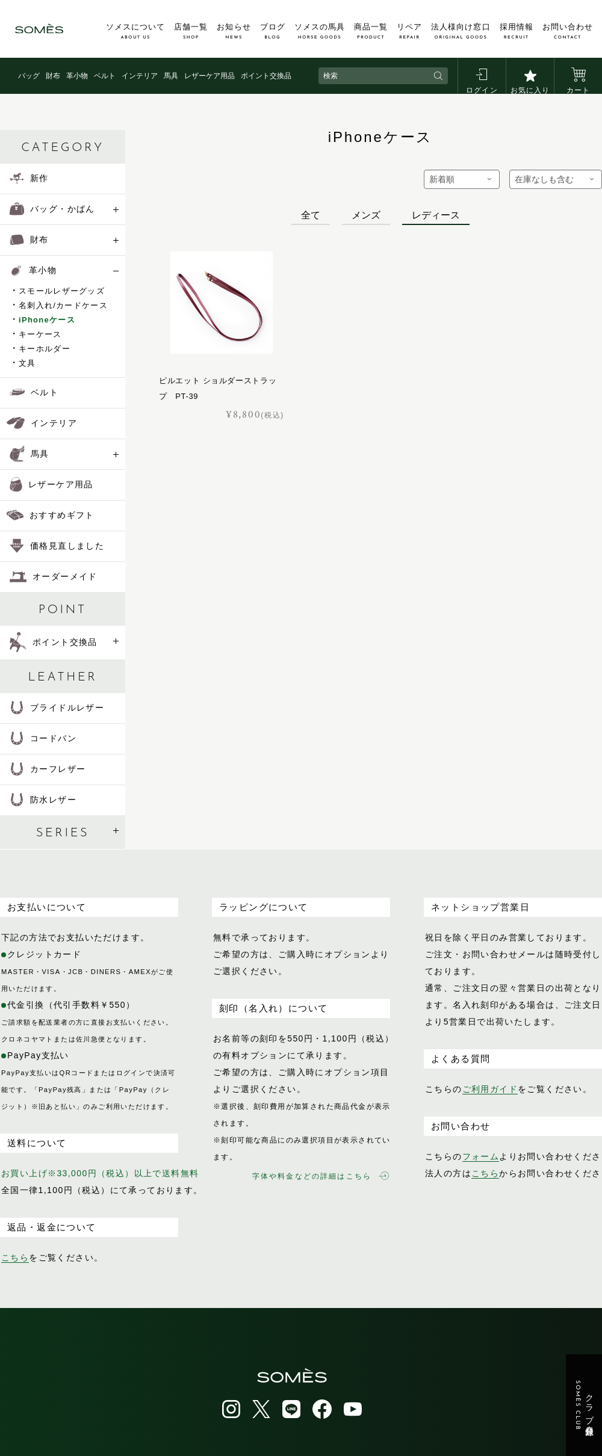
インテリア (140, 76)
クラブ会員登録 (584, 1405)
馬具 (171, 76)
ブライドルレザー (57, 707)
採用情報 (516, 31)
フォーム (481, 1156)
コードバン (43, 738)
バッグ (29, 76)
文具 (27, 363)
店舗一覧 (191, 31)
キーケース (40, 334)
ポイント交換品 (266, 76)
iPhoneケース (47, 319)
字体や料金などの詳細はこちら (320, 1175)
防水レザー (43, 799)
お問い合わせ (567, 31)
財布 (53, 76)
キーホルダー (44, 348)
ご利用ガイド (490, 1089)
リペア (409, 31)
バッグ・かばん (52, 208)
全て (310, 215)
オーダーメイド (54, 576)
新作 (29, 178)
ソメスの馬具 (319, 31)
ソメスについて (135, 31)
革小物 (77, 76)
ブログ (272, 31)
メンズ (366, 215)
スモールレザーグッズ (62, 290)
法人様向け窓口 (460, 31)
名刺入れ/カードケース (63, 305)
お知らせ (233, 31)
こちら (15, 1257)
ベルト (105, 76)
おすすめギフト (51, 515)
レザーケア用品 (209, 76)
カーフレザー (47, 769)
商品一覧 (371, 31)
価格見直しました (57, 545)
